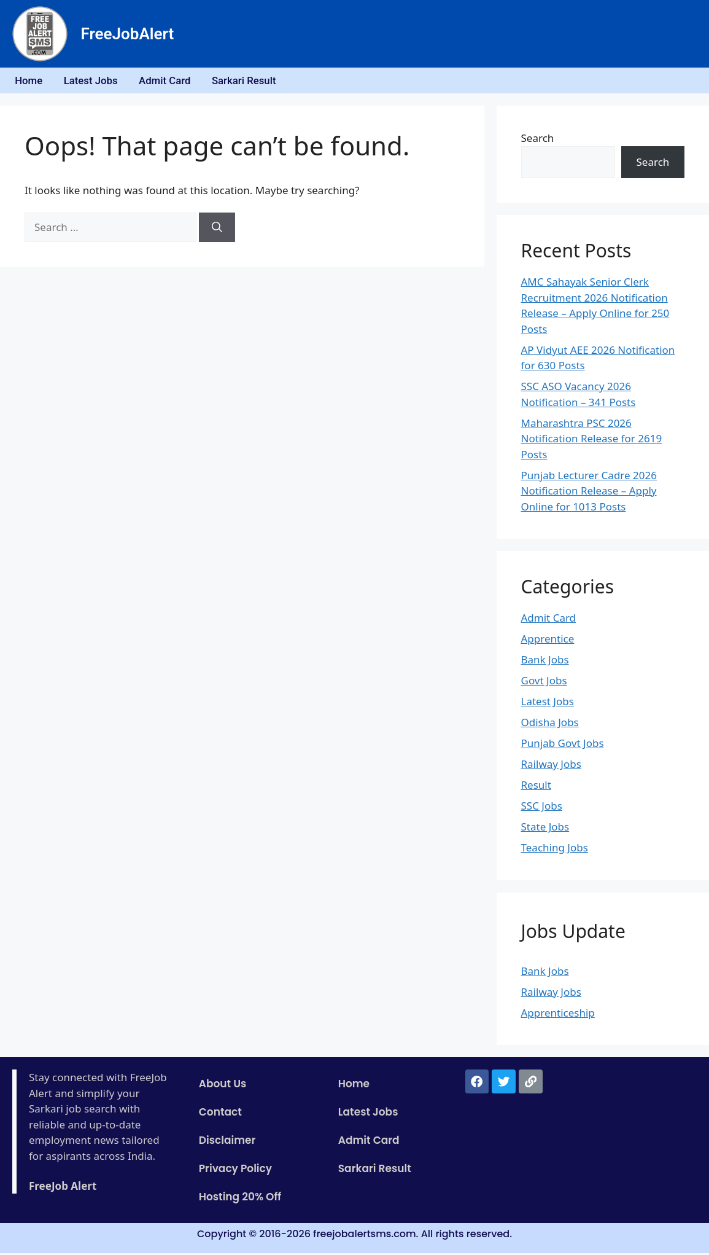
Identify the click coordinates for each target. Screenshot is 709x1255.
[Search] (217, 229)
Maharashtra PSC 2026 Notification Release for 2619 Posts (591, 440)
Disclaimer (227, 1142)
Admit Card (175, 82)
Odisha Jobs (550, 724)
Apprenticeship (558, 1014)
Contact (220, 1114)
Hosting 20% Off (240, 1199)
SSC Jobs (541, 808)
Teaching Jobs (554, 850)
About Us (223, 1086)
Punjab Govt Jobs (562, 745)
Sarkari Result (258, 82)
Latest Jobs (96, 82)
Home (31, 82)
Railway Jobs (551, 766)
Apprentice (548, 641)
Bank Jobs (545, 662)
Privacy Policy (235, 1170)
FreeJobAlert (127, 34)
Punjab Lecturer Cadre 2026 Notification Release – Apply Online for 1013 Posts (589, 492)
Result (536, 787)
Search (537, 140)
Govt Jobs (544, 683)
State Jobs (545, 829)
